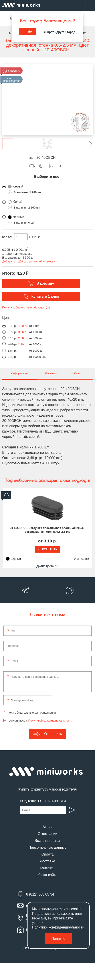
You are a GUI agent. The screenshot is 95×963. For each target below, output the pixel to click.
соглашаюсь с (40, 720)
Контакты (47, 868)
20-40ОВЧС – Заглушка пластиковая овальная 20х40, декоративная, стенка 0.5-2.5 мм (47, 529)
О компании (47, 834)
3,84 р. (12, 350)
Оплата (47, 854)
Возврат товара (47, 840)
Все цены (47, 549)
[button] (87, 143)
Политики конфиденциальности (58, 927)
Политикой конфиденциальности (50, 720)
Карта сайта (47, 875)
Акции (48, 827)
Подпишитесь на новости (43, 800)
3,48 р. (12, 356)
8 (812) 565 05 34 (40, 894)
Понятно (58, 938)
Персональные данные (47, 847)
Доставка (47, 861)
